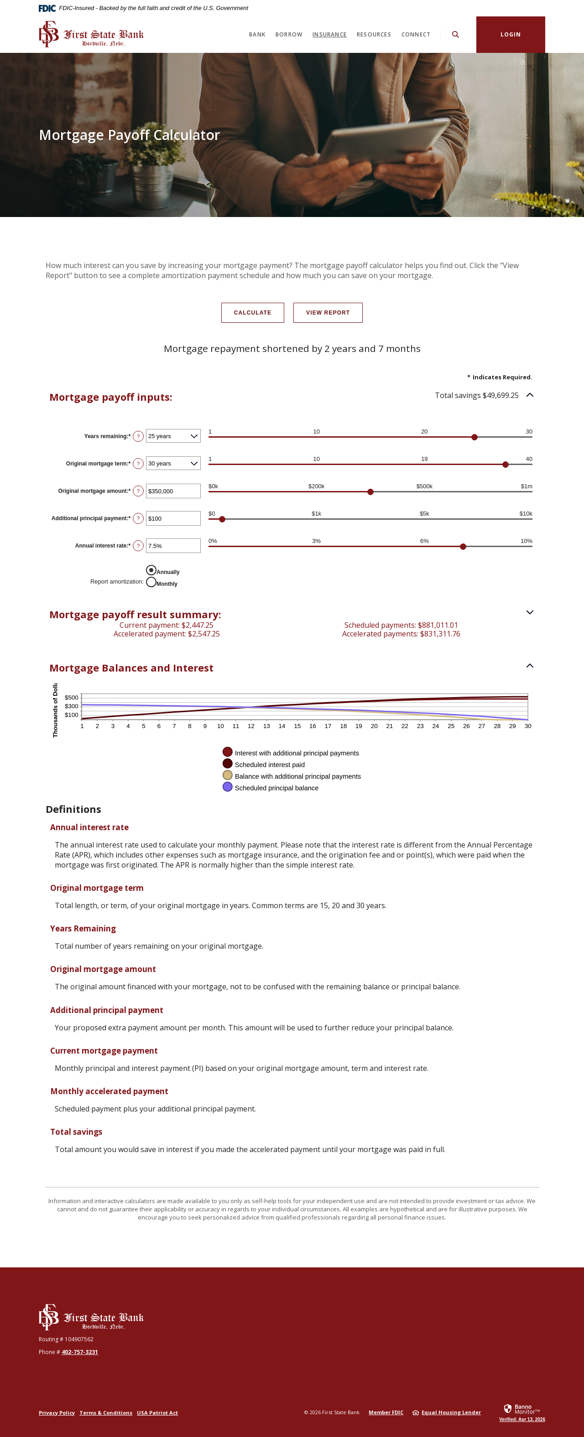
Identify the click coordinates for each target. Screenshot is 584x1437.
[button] (292, 397)
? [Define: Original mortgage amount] (138, 491)
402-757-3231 (80, 1352)
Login (511, 34)
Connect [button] (416, 34)
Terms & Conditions (105, 1412)
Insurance (330, 34)
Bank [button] (257, 34)
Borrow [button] (289, 34)
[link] (522, 1412)
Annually (168, 572)
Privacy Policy (57, 1412)
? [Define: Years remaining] (138, 436)
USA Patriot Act (157, 1412)
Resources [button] (374, 34)
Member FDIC (386, 1412)
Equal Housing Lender (451, 1412)
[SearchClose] (455, 34)
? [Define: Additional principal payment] (138, 518)
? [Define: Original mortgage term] (138, 463)
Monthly (166, 583)
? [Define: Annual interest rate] (138, 545)
